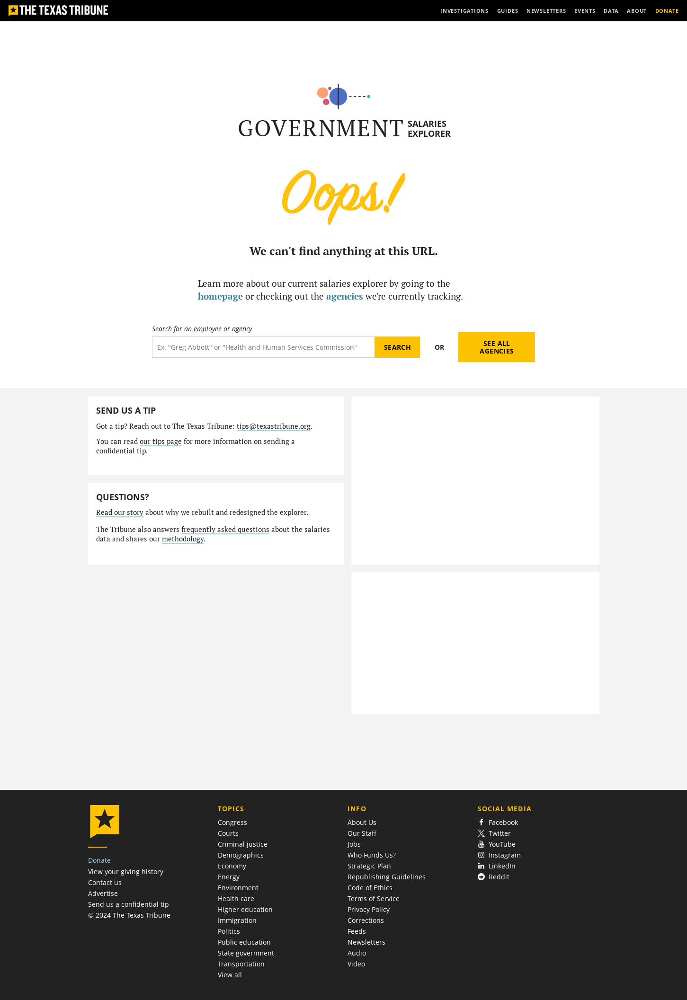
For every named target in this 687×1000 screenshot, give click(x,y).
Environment (238, 887)
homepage (220, 296)
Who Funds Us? (372, 854)
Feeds (357, 931)
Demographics (241, 854)
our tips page (161, 441)
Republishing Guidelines (387, 876)
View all (230, 974)
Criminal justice (243, 844)
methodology (183, 538)
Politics (229, 931)
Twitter (494, 833)
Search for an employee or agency (202, 329)
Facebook (498, 822)
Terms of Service (374, 898)
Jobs (354, 844)
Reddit (494, 876)
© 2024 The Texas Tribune (129, 915)
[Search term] (263, 347)
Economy (232, 865)
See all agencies (497, 347)
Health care (236, 898)
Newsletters (366, 942)
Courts (228, 833)
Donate (99, 860)
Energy (229, 876)
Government (321, 128)
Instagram (499, 854)
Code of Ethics (370, 887)
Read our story (119, 512)
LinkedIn (497, 865)
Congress (232, 822)
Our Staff (362, 833)
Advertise (103, 893)
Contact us (105, 882)
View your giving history (125, 871)
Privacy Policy (369, 909)
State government (246, 952)
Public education (244, 942)
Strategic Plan (369, 865)
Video (356, 963)
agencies (344, 296)
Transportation (241, 963)
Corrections (366, 920)
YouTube (497, 844)
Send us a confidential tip (128, 904)
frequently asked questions (225, 529)
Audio (357, 952)
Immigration (237, 920)
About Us (362, 822)
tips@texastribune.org (274, 426)
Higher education (245, 909)
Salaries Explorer (429, 128)
